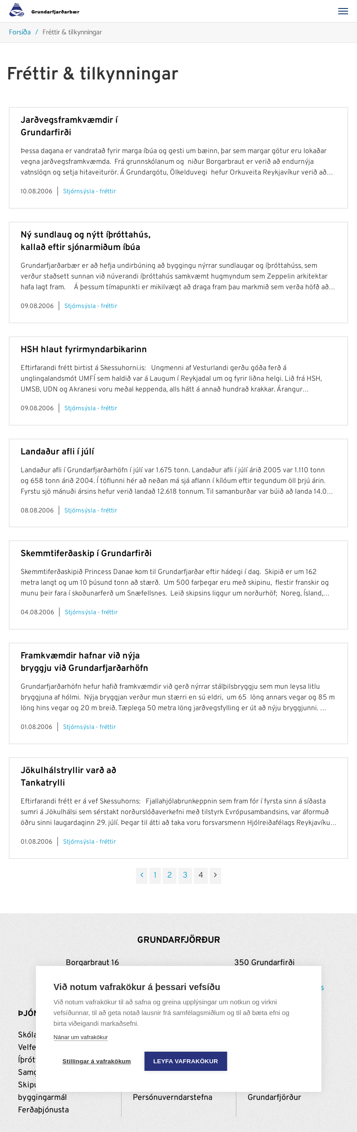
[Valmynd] (346, 11)
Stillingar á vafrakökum (97, 1061)
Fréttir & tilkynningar (72, 32)
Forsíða (20, 32)
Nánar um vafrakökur (81, 1037)
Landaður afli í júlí (57, 452)
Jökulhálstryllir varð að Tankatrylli (68, 777)
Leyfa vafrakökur (185, 1061)
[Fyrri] (141, 876)
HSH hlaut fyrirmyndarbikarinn (84, 350)
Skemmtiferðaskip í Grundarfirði (86, 554)
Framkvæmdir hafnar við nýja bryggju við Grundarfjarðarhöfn (84, 662)
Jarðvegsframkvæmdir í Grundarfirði (69, 127)
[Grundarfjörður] (46, 11)
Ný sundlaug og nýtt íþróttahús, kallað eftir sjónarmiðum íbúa (86, 241)
